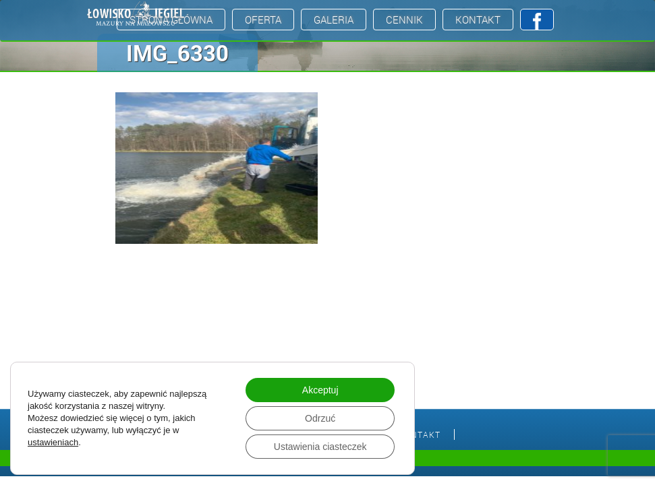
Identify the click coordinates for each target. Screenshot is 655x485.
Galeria (333, 19)
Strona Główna (171, 19)
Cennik (404, 19)
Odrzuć (320, 418)
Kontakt (478, 19)
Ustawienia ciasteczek (320, 446)
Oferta (263, 19)
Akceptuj (320, 390)
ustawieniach (53, 442)
